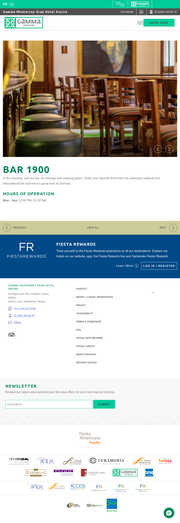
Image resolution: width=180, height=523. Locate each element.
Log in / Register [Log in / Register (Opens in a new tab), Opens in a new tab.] (159, 265)
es (12, 4)
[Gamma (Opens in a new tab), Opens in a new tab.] (120, 4)
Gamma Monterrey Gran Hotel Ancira (35, 12)
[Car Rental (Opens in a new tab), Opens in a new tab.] (127, 11)
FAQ (78, 330)
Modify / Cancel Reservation (94, 297)
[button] (158, 149)
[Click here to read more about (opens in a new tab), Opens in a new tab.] (19, 461)
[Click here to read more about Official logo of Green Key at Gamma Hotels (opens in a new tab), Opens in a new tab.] (112, 505)
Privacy (81, 305)
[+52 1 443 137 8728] (22, 308)
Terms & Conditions (88, 321)
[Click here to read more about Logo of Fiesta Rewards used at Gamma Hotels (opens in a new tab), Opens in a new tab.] (99, 487)
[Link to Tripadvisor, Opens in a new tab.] (11, 334)
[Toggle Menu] (140, 22)
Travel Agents (85, 346)
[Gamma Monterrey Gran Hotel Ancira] (28, 22)
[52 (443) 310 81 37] (22, 315)
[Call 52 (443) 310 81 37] (163, 11)
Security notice (86, 362)
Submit (104, 404)
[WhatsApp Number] (141, 11)
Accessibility (84, 313)
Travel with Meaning (89, 338)
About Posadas (86, 354)
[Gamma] (140, 4)
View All (93, 227)
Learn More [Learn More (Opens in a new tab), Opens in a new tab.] (127, 266)
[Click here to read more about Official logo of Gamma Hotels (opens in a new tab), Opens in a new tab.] (125, 472)
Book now (159, 22)
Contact (81, 289)
